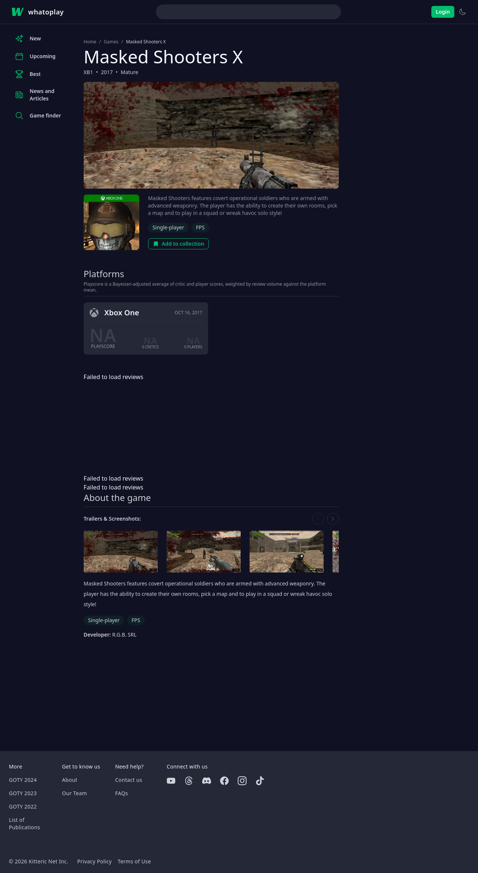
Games (111, 42)
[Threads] (188, 780)
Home (90, 42)
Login (443, 11)
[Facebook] (224, 780)
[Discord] (206, 780)
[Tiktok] (259, 780)
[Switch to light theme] (462, 12)
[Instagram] (242, 780)
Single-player (168, 227)
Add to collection (178, 243)
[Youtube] (171, 780)
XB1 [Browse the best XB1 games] (88, 72)
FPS (200, 227)
